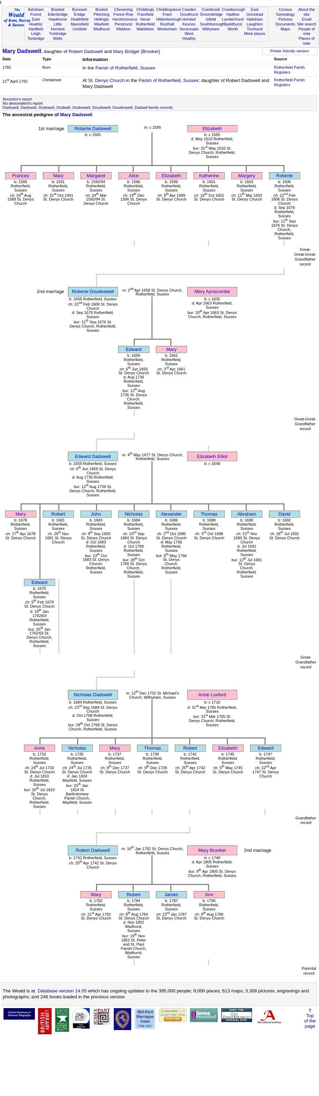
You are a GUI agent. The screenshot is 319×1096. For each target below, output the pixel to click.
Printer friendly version (289, 51)
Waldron (123, 29)
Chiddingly (145, 9)
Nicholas (133, 514)
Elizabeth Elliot (212, 456)
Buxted (101, 9)
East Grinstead (254, 11)
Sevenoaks (189, 29)
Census (285, 9)
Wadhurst (101, 29)
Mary (58, 175)
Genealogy (285, 14)
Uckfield (80, 29)
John (96, 514)
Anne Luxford (212, 694)
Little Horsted (58, 26)
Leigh (35, 33)
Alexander (171, 514)
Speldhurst (232, 24)
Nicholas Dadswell (93, 694)
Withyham (211, 29)
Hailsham (255, 19)
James (171, 894)
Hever (145, 19)
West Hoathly (189, 35)
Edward (133, 349)
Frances (20, 175)
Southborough (212, 24)
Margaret (96, 175)
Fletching (101, 14)
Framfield (145, 14)
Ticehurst (254, 29)
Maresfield (79, 24)
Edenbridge (58, 14)
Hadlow (232, 14)
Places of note (307, 40)
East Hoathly (36, 21)
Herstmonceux (125, 19)
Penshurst (123, 24)
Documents (285, 24)
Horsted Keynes (189, 21)
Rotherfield (145, 24)
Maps (285, 29)
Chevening (123, 9)
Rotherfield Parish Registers (289, 69)
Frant (167, 14)
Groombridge (211, 14)
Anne (39, 748)
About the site (306, 11)
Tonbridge (35, 38)
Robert (58, 514)
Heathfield (79, 19)
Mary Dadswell (21, 51)
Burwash (79, 9)
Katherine (209, 175)
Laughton (255, 24)
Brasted (57, 9)
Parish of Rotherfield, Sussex (125, 67)
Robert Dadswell (86, 51)
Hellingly (101, 19)
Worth (233, 29)
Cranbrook (211, 9)
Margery (246, 175)
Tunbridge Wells (58, 35)
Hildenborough (168, 19)
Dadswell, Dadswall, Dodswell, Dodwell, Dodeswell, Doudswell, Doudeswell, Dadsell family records (88, 107)
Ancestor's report (17, 99)
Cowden (189, 9)
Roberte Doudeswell (93, 291)
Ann (209, 894)
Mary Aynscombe (212, 291)
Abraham (246, 514)
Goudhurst (189, 14)
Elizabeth (212, 128)
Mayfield (101, 24)
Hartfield (36, 29)
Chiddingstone (168, 9)
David (284, 514)
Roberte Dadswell (92, 128)
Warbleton (145, 29)
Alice (134, 175)
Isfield (211, 19)
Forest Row (123, 14)
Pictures (285, 19)
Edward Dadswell (93, 456)
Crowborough (233, 9)
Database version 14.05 (62, 990)
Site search (307, 24)
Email (307, 19)
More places (254, 33)
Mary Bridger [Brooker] (136, 51)
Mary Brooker (212, 850)
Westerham (167, 29)
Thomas (209, 514)
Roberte (284, 175)
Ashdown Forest (36, 11)
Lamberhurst (233, 19)
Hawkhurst (58, 19)
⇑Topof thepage (310, 1018)
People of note (306, 31)
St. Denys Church (106, 80)
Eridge (79, 14)
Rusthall (167, 24)
